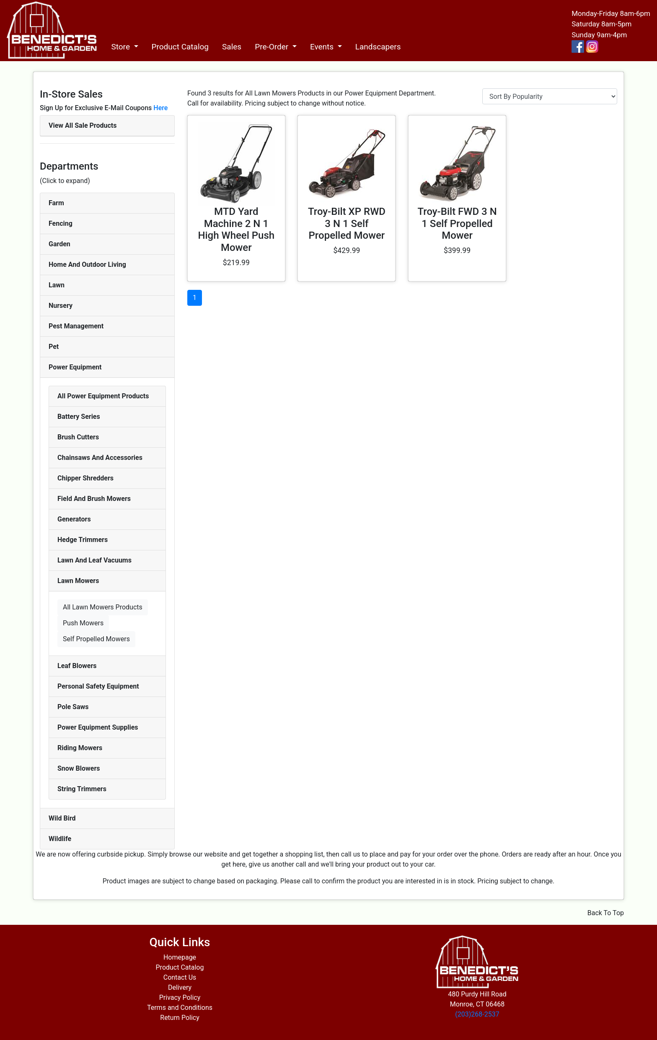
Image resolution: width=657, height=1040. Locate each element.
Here (160, 108)
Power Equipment (75, 367)
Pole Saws (72, 707)
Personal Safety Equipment (98, 686)
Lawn (57, 285)
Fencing (60, 223)
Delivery (179, 987)
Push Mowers (83, 623)
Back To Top (605, 913)
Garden (59, 244)
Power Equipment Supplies (97, 727)
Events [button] (323, 47)
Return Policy (179, 1018)
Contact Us (180, 977)
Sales (231, 47)
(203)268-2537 (477, 1014)
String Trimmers (81, 789)
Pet (54, 347)
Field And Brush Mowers (94, 499)
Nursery (60, 306)
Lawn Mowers (78, 581)
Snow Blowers (78, 768)
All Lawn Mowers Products (102, 607)
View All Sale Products (82, 125)
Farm (56, 203)
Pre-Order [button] (272, 47)
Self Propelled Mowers (96, 639)
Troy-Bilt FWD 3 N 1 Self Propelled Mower (457, 224)
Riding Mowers (79, 748)
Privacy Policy (180, 997)
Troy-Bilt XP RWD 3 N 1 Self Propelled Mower (346, 224)
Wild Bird (62, 818)
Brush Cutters (78, 437)
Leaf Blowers (77, 666)
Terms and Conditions (179, 1008)
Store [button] (121, 47)
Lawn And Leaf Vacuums (94, 560)
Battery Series (78, 417)
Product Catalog (180, 47)
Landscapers (378, 47)
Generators (74, 519)
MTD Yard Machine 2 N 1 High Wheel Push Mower (236, 229)
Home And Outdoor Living (87, 264)
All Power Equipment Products (103, 396)
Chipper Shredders (85, 478)
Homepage (179, 957)
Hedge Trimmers (82, 540)
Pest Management (76, 326)
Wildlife (60, 839)
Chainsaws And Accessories (99, 458)
